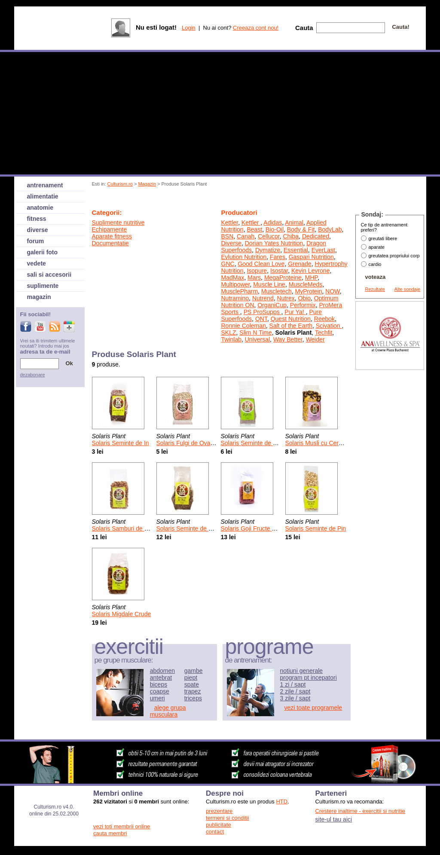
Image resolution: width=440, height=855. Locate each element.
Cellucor (269, 236)
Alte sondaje (407, 289)
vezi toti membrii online (121, 826)
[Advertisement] (248, 199)
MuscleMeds (306, 284)
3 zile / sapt (295, 698)
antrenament (45, 185)
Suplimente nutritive (118, 222)
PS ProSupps (262, 311)
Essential (296, 250)
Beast (254, 229)
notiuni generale (301, 670)
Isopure (257, 270)
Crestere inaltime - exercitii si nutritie (360, 811)
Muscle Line (269, 284)
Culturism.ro (120, 183)
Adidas (272, 222)
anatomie (40, 207)
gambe (193, 670)
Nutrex (285, 298)
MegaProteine (283, 277)
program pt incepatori (308, 677)
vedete (36, 263)
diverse (37, 229)
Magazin (147, 183)
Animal (294, 222)
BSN (227, 236)
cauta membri (110, 833)
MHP (311, 277)
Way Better (287, 339)
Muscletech (276, 291)
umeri (157, 698)
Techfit (323, 332)
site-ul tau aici (333, 819)
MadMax (232, 277)
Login (189, 27)
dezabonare (32, 374)
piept (190, 677)
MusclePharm (239, 291)
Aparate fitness (112, 236)
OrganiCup (272, 305)
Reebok (324, 318)
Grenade (299, 263)
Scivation (329, 325)
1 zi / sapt (293, 684)
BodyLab (330, 229)
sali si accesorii (49, 274)
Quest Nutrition (291, 318)
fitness (36, 218)
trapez (192, 691)
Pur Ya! (295, 311)
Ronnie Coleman (243, 325)
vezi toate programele (313, 707)
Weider (315, 339)
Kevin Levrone (310, 270)
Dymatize (267, 250)
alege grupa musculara (168, 711)
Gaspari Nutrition (311, 256)
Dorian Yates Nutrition (274, 243)
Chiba (291, 236)
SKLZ (228, 332)
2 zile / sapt (295, 691)
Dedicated (315, 236)
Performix (303, 305)
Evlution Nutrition (244, 256)
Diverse (231, 243)
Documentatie (110, 243)
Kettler (229, 222)
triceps (193, 698)
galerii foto (42, 252)
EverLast (323, 250)
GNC (228, 263)
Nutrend (263, 298)
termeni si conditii (227, 818)
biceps (158, 684)
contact (215, 831)
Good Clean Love (261, 263)
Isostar (279, 270)
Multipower (235, 284)
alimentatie (42, 196)
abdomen (162, 670)
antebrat (161, 677)
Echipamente (109, 229)
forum (35, 241)
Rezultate (375, 289)
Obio (304, 298)
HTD (281, 801)
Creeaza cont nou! (255, 27)
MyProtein (308, 291)
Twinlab (231, 339)
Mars (254, 277)
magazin (39, 296)
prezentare (219, 811)
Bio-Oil (275, 229)
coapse (159, 691)
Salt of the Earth (290, 325)
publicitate (218, 824)
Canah (245, 236)
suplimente (43, 285)
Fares (277, 256)
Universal (257, 339)
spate (191, 684)
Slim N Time (255, 332)
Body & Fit (301, 229)
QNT (261, 318)
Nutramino (235, 298)
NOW (332, 291)
